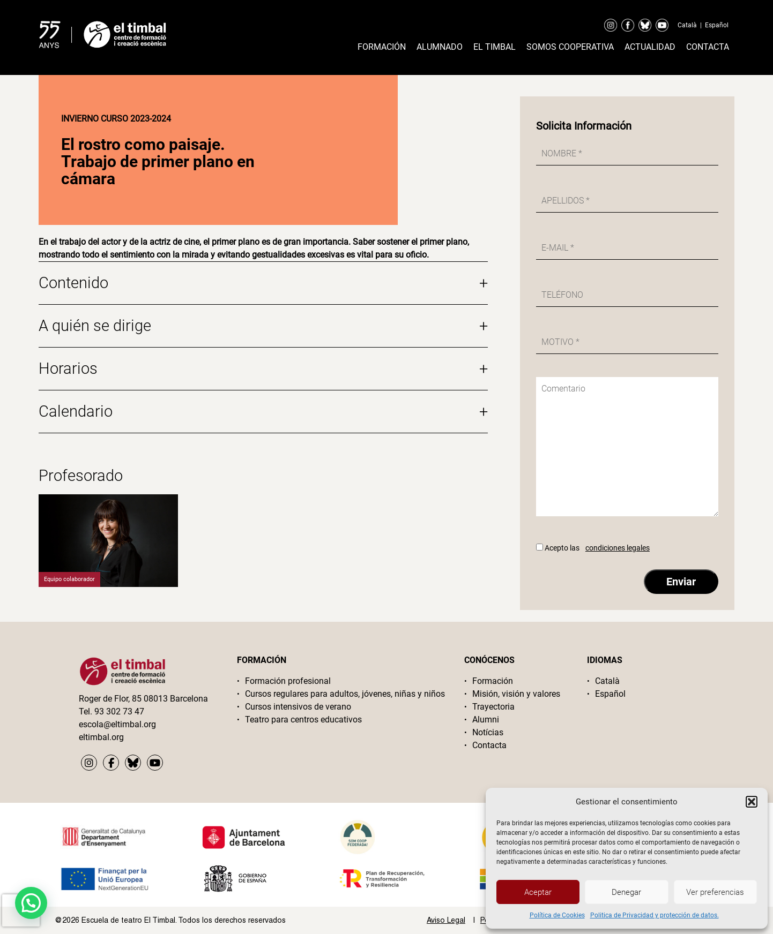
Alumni (485, 719)
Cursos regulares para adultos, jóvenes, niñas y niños (345, 694)
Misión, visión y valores (516, 694)
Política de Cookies (557, 915)
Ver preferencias (715, 892)
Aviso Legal (446, 920)
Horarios (263, 368)
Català (687, 25)
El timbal (494, 47)
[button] (751, 801)
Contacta (707, 47)
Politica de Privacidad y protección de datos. (654, 915)
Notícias (487, 732)
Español (717, 25)
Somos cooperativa (570, 47)
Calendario (263, 411)
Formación (382, 47)
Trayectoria (493, 707)
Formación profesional (288, 681)
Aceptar (538, 892)
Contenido (263, 283)
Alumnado (440, 47)
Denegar (626, 892)
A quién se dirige (263, 325)
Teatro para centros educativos (303, 719)
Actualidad (650, 47)
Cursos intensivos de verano (298, 707)
